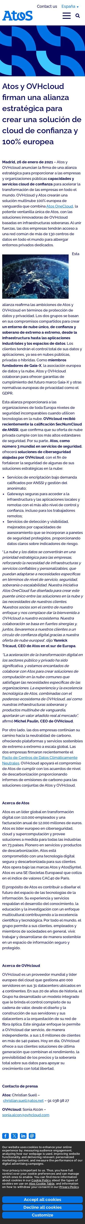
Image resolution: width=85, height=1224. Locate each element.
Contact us (47, 6)
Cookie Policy (40, 1180)
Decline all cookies (42, 1207)
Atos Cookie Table (41, 1183)
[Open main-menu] (67, 16)
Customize (42, 1214)
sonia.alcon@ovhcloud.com (25, 1115)
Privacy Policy (69, 1187)
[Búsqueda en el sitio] (78, 16)
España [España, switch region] (68, 6)
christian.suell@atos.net (23, 1100)
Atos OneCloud (59, 206)
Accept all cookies (42, 1199)
